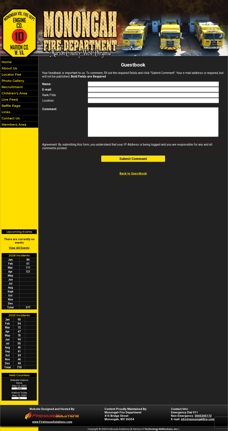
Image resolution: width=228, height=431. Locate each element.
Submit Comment (133, 159)
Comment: (49, 109)
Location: (48, 100)
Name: (46, 84)
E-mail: (47, 89)
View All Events (19, 248)
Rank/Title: (49, 95)
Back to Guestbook (133, 173)
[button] (19, 68)
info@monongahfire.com (197, 419)
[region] (19, 93)
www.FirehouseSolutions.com (52, 422)
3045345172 (203, 416)
